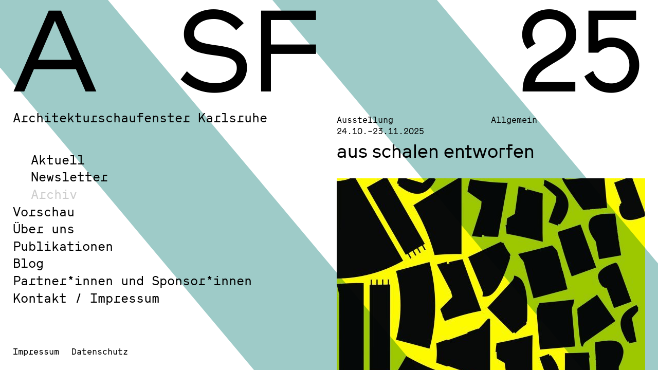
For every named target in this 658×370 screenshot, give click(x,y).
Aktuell (58, 159)
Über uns (44, 228)
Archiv (54, 194)
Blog (28, 262)
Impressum (36, 351)
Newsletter (69, 176)
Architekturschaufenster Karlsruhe (140, 117)
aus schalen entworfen (436, 150)
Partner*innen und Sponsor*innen (132, 280)
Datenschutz (99, 351)
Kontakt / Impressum (86, 297)
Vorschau (44, 211)
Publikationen (63, 245)
